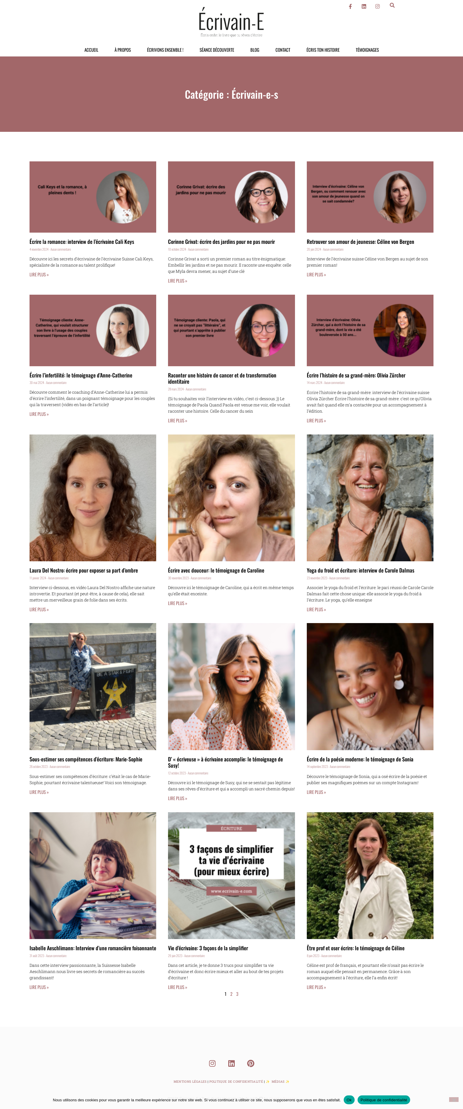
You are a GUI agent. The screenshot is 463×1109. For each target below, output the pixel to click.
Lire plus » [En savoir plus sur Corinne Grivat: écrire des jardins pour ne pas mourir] (177, 280)
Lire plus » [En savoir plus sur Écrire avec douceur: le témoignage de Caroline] (177, 603)
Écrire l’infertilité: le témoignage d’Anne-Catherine (81, 375)
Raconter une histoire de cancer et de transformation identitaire (222, 378)
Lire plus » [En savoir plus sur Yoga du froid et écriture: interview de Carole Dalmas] (316, 609)
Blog (254, 49)
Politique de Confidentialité (236, 1081)
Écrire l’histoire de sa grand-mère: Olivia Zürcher (356, 375)
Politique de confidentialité (384, 1099)
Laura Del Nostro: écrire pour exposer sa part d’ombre (84, 570)
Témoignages (367, 49)
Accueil (91, 49)
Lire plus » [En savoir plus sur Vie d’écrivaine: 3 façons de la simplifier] (177, 987)
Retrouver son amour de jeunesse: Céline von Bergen (360, 241)
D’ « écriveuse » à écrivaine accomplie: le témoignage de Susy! (225, 762)
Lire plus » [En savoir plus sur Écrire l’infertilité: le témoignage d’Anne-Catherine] (39, 414)
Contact (282, 49)
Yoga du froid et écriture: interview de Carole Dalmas (360, 570)
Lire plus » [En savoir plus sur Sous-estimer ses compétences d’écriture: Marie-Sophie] (39, 792)
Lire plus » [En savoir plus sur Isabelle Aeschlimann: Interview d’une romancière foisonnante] (39, 987)
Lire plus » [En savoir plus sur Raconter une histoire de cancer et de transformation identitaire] (177, 420)
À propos (123, 49)
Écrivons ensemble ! (165, 49)
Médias (278, 1081)
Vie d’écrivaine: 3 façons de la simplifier (208, 948)
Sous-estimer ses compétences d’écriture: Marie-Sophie (86, 759)
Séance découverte (217, 49)
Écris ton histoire (323, 49)
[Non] (454, 1099)
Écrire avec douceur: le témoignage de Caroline (216, 570)
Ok (349, 1099)
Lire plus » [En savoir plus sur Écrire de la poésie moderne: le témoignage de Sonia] (316, 792)
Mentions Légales (190, 1081)
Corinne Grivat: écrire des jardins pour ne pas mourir (221, 241)
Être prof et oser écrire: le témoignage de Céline (356, 948)
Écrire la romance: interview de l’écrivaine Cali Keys (82, 241)
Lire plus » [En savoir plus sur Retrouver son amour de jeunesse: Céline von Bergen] (316, 274)
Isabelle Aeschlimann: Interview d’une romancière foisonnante (93, 948)
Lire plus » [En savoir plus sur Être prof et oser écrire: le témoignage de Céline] (316, 987)
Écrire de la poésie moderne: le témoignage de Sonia (360, 759)
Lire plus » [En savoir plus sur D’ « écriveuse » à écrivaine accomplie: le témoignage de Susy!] (177, 798)
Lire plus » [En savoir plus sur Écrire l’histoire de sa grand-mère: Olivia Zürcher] (316, 420)
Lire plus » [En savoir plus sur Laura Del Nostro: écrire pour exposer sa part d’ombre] (39, 609)
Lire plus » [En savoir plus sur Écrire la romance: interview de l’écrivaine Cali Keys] (39, 274)
